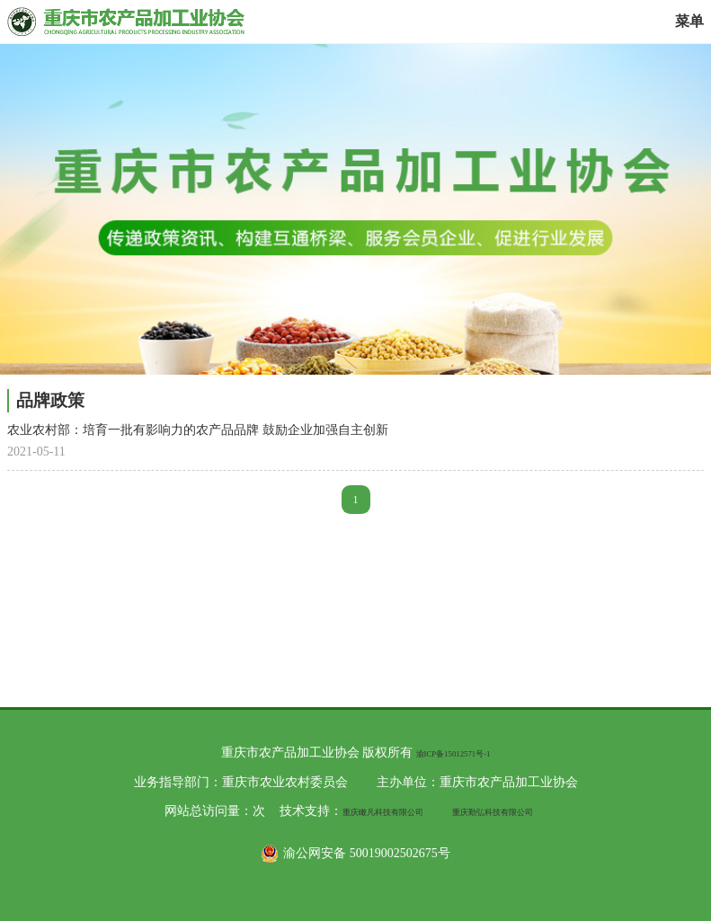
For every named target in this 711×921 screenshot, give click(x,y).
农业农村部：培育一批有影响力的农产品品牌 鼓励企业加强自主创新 (197, 430)
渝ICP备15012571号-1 (453, 753)
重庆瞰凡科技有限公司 (382, 812)
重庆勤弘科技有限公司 (492, 812)
